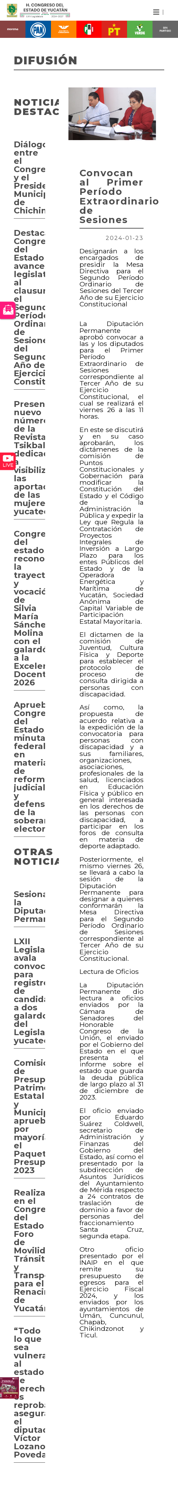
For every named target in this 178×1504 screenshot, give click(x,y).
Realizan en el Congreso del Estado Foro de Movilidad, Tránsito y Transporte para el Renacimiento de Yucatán (29, 1250)
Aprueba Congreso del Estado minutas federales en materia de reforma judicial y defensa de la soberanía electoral (29, 767)
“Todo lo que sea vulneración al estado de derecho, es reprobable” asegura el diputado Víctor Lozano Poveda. (29, 1393)
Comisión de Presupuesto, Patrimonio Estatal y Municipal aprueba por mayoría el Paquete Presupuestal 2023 (29, 1116)
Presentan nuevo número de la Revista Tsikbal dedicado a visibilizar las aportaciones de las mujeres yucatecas (29, 457)
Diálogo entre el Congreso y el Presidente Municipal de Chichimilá (29, 177)
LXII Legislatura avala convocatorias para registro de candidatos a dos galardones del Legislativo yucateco (29, 990)
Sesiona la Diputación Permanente (29, 906)
